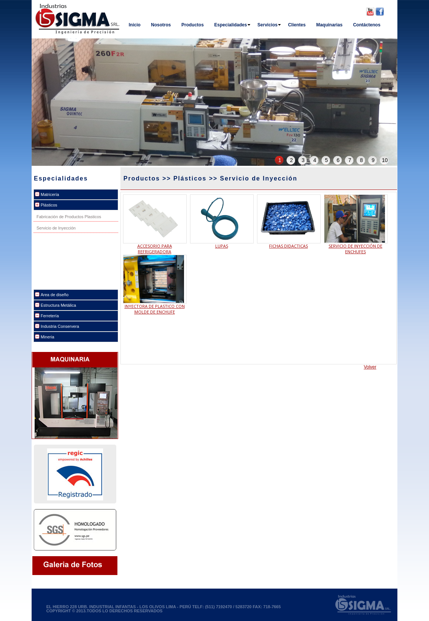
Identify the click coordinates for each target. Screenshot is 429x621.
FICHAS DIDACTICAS (288, 246)
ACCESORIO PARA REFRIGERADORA (154, 248)
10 (385, 160)
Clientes (297, 25)
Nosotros (161, 25)
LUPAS (221, 246)
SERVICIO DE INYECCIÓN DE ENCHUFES (355, 248)
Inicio (134, 25)
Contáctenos (366, 25)
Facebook (380, 12)
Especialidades (232, 25)
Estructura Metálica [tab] (58, 305)
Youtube (370, 12)
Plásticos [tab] (49, 205)
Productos (192, 25)
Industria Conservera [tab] (60, 326)
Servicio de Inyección (56, 228)
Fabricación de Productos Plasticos (69, 216)
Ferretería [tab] (50, 316)
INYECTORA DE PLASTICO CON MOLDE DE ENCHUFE (155, 309)
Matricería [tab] (50, 194)
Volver (370, 367)
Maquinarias (329, 25)
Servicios (269, 25)
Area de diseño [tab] (54, 294)
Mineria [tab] (47, 337)
